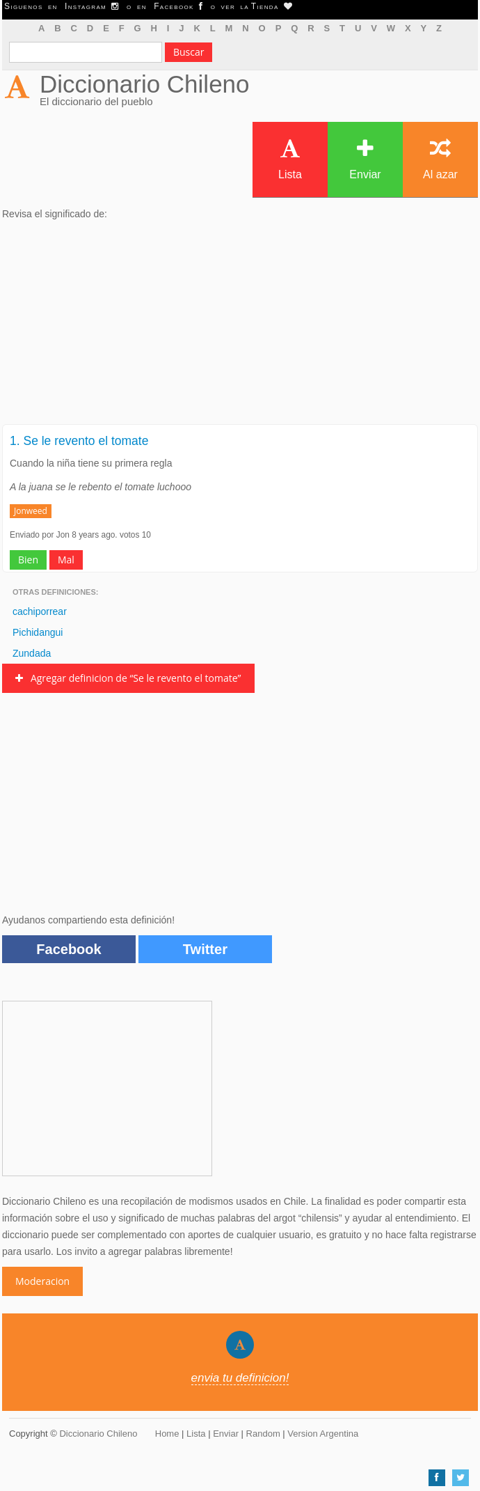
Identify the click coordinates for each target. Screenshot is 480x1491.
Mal (66, 559)
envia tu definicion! (240, 1377)
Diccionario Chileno (145, 83)
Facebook (68, 949)
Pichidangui (38, 632)
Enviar (365, 159)
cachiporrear (40, 611)
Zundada (32, 653)
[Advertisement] (240, 326)
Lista (290, 159)
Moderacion (42, 1281)
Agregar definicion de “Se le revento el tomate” (128, 678)
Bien (28, 559)
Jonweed (30, 511)
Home (167, 1433)
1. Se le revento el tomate (79, 441)
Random (263, 1433)
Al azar (440, 159)
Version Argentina (322, 1433)
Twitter (205, 949)
